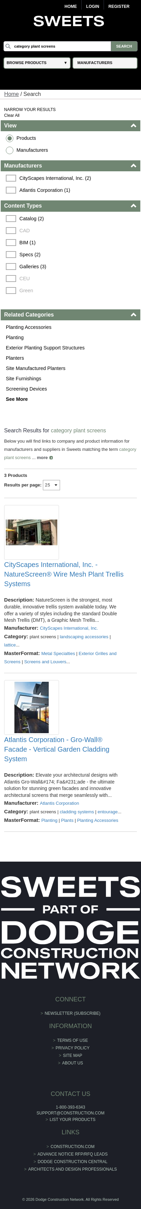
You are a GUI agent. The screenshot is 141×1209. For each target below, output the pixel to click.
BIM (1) (28, 242)
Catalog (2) (32, 218)
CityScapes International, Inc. (69, 628)
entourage (108, 811)
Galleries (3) (33, 266)
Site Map (72, 1055)
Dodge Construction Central (72, 1161)
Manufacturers (32, 150)
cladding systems (77, 811)
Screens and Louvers (45, 661)
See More (17, 399)
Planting (15, 337)
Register (118, 6)
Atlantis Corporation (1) (45, 190)
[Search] (70, 46)
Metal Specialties (58, 653)
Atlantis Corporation (59, 803)
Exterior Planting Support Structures (45, 347)
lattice (10, 644)
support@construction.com (71, 1113)
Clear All (12, 115)
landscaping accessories (84, 636)
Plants (67, 820)
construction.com (73, 1146)
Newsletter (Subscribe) (73, 1013)
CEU (25, 278)
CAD (25, 230)
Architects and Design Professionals (72, 1169)
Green (26, 290)
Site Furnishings (23, 378)
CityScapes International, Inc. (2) (55, 178)
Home (70, 6)
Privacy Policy (73, 1048)
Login (92, 6)
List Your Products (73, 1119)
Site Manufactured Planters (36, 368)
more (42, 457)
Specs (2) (30, 254)
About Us (72, 1063)
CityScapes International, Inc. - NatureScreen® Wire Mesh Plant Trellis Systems (64, 574)
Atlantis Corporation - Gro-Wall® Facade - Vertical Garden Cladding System (56, 749)
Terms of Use (72, 1040)
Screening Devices (26, 389)
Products (26, 138)
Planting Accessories (28, 327)
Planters (15, 358)
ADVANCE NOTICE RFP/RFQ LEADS (72, 1154)
